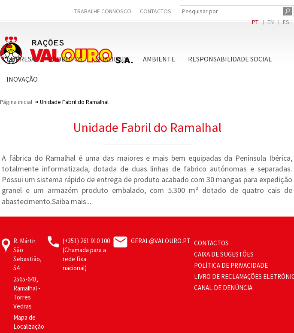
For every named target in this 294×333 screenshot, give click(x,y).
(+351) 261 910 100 (86, 241)
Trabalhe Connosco (102, 11)
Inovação (22, 79)
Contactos (155, 11)
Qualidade (112, 59)
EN (270, 22)
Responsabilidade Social (230, 59)
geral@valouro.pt (161, 241)
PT (255, 22)
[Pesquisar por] (230, 11)
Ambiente (159, 59)
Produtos (65, 59)
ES (286, 22)
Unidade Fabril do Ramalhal (147, 127)
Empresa (20, 59)
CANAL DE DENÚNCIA (223, 288)
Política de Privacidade (231, 265)
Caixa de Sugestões (224, 254)
